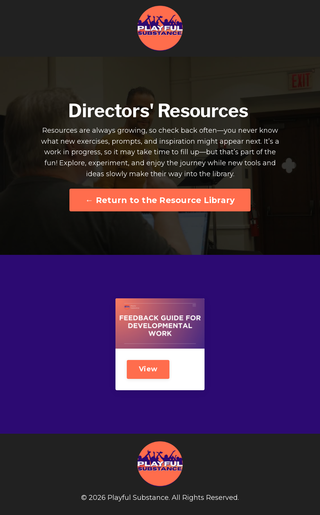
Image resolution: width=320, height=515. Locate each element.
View (148, 369)
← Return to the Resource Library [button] (160, 200)
